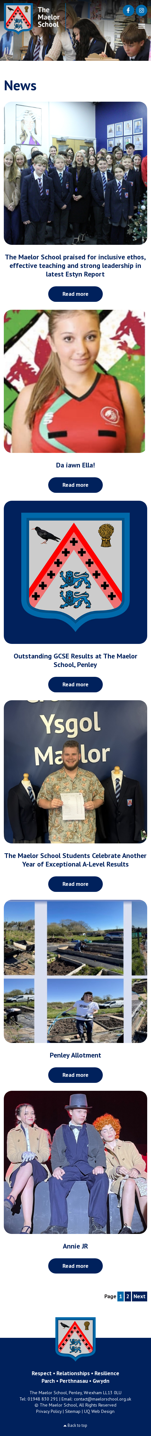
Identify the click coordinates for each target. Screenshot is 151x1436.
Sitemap (73, 1411)
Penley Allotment (75, 1055)
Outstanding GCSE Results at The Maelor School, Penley (75, 660)
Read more (75, 293)
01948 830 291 (43, 1399)
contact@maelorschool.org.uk (102, 1399)
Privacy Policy (49, 1411)
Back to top (77, 1425)
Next (140, 1296)
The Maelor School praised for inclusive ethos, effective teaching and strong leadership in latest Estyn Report (75, 265)
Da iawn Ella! (75, 465)
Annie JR (75, 1246)
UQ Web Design (99, 1411)
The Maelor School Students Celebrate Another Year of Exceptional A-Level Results (75, 859)
